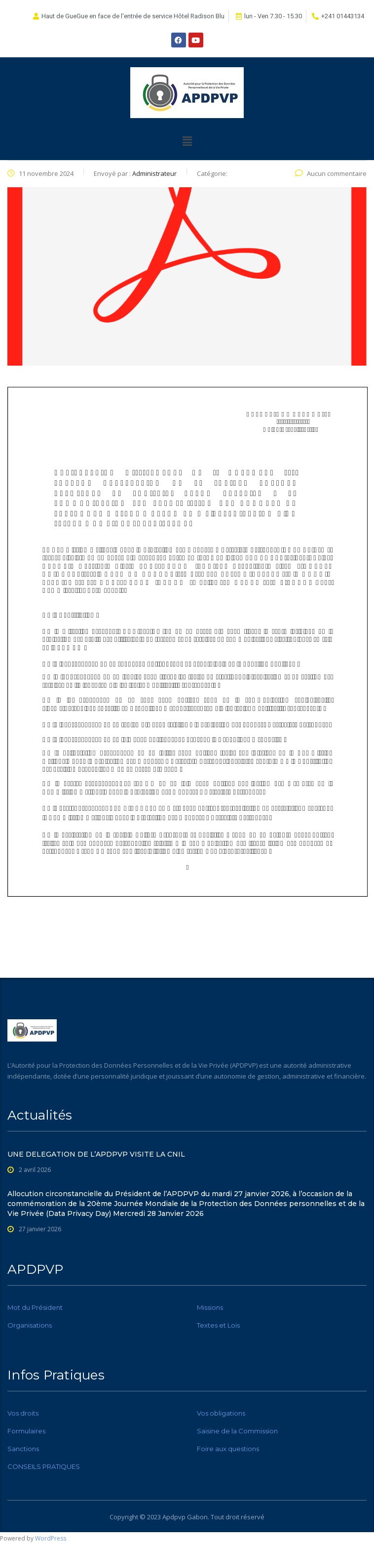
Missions (210, 1307)
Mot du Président (35, 1307)
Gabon (197, 1516)
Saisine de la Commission (237, 1431)
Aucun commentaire (331, 173)
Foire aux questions (228, 1449)
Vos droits (22, 1413)
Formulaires (26, 1431)
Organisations (29, 1325)
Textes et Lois (218, 1325)
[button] (187, 140)
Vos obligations (221, 1413)
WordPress (50, 1538)
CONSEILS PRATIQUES (43, 1466)
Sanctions (23, 1449)
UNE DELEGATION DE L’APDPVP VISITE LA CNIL (96, 1154)
